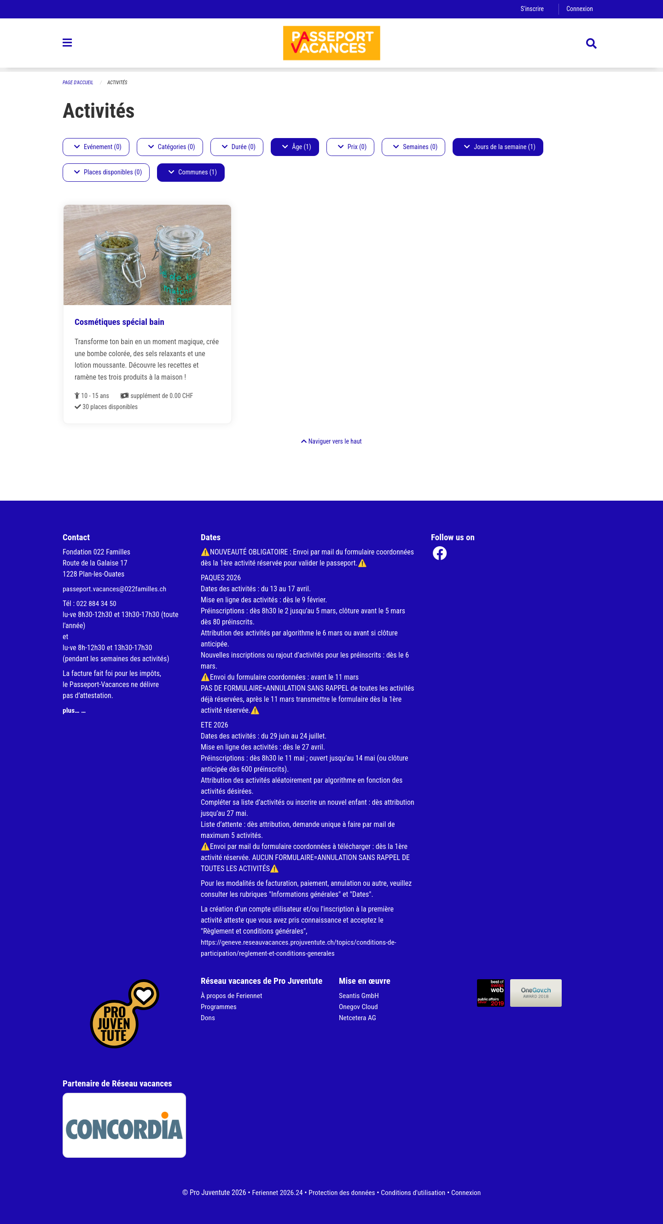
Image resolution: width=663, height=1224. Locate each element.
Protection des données (341, 1192)
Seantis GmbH (359, 995)
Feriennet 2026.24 (274, 1192)
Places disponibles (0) (108, 173)
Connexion (579, 9)
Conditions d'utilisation (414, 1192)
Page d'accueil (79, 83)
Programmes (219, 1006)
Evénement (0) (98, 147)
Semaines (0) (415, 147)
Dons (208, 1017)
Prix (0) (352, 147)
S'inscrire (531, 9)
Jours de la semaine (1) (499, 147)
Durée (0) (239, 147)
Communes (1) (193, 173)
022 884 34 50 (97, 603)
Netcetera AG (358, 1017)
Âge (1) (296, 147)
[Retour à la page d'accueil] (331, 45)
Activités (119, 83)
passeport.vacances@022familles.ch (116, 588)
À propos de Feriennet (232, 995)
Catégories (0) (171, 147)
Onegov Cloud (359, 1006)
